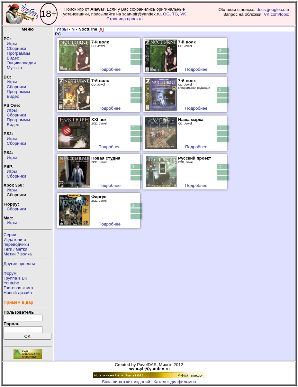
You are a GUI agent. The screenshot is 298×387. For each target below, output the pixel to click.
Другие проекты (19, 263)
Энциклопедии (21, 62)
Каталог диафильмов (175, 381)
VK (183, 14)
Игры (12, 43)
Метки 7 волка (18, 254)
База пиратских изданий (126, 381)
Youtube (11, 283)
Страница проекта (124, 18)
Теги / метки (15, 249)
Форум (10, 273)
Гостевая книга (18, 287)
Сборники (16, 48)
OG (166, 14)
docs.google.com (273, 9)
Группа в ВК (15, 278)
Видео (13, 58)
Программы (18, 53)
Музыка (14, 67)
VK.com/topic (276, 14)
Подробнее (109, 69)
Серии (10, 234)
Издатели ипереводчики (16, 242)
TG (175, 14)
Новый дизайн (18, 292)
